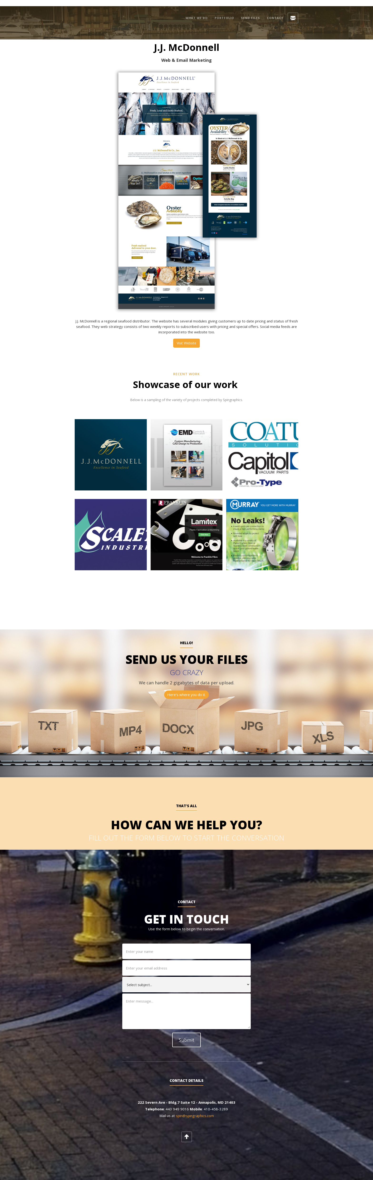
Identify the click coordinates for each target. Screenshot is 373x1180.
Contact (275, 18)
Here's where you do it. (186, 688)
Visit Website (186, 337)
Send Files (250, 18)
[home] (101, 13)
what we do (197, 18)
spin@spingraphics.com (195, 1105)
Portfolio (224, 18)
